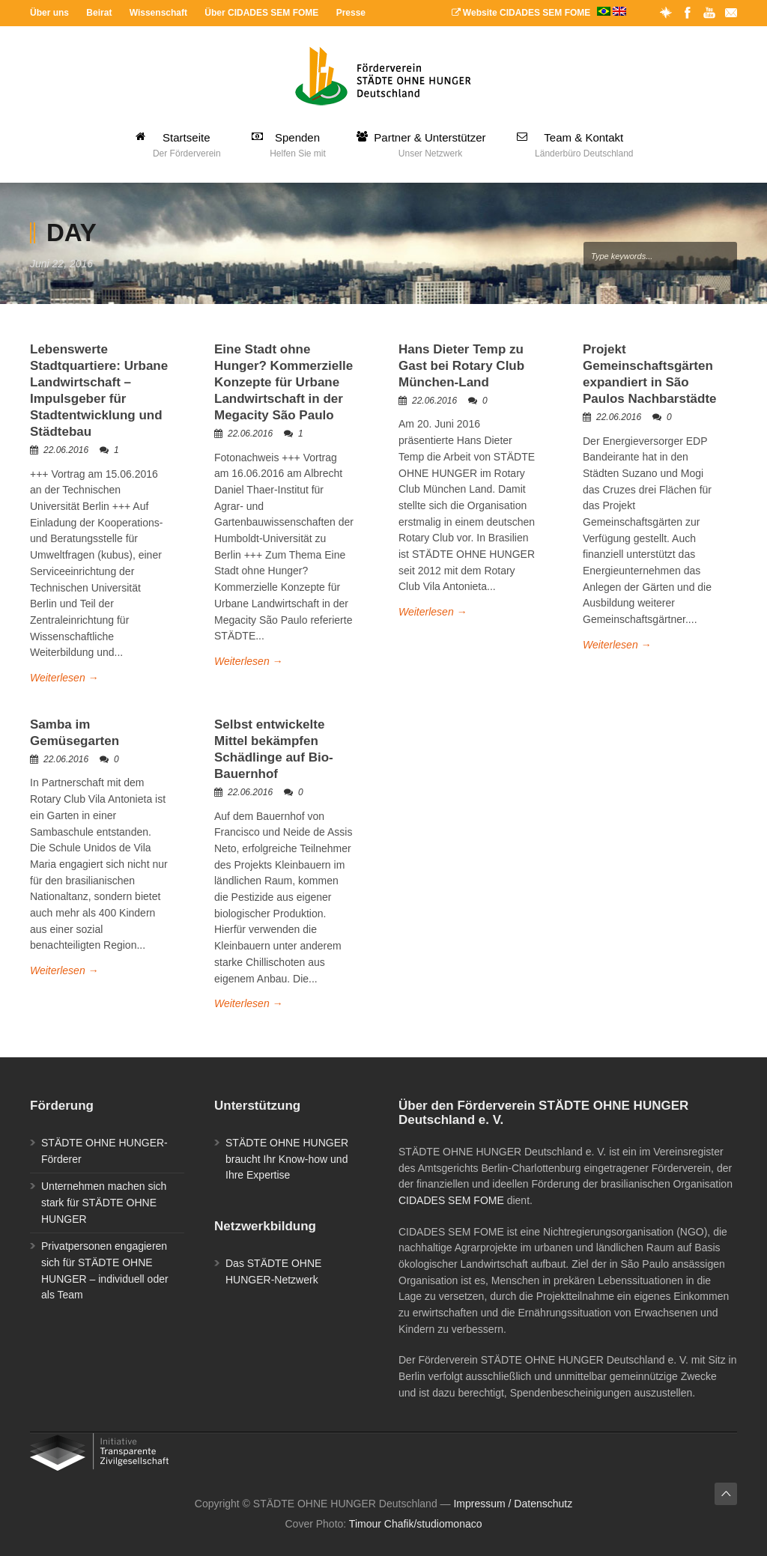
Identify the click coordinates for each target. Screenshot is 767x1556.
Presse (351, 12)
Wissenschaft (158, 12)
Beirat (99, 12)
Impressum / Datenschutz (512, 1504)
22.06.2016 (65, 450)
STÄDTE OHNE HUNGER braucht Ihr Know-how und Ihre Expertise (286, 1159)
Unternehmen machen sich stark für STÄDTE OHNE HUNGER (103, 1202)
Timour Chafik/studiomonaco (415, 1524)
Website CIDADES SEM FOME (539, 12)
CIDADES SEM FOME (451, 1200)
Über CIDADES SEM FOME (261, 12)
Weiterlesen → (64, 678)
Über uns (49, 12)
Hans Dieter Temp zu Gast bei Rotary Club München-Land (461, 365)
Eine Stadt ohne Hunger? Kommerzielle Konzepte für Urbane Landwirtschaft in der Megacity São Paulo (283, 382)
